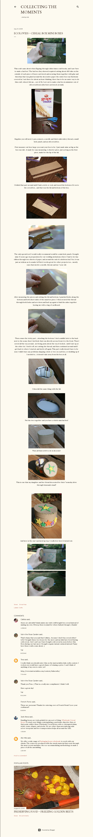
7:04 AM (23, 674)
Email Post (22, 604)
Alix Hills (24, 738)
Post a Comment (20, 756)
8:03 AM (23, 653)
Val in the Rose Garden (30, 634)
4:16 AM (23, 731)
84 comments (24, 816)
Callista (23, 619)
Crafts (21, 607)
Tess (22, 660)
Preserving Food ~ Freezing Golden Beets (43, 811)
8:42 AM (23, 695)
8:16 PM (23, 710)
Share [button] (16, 604)
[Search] (77, 6)
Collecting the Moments (39, 9)
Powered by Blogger (46, 830)
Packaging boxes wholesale (50, 741)
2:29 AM (23, 750)
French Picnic (26, 702)
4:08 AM (23, 628)
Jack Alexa (25, 717)
